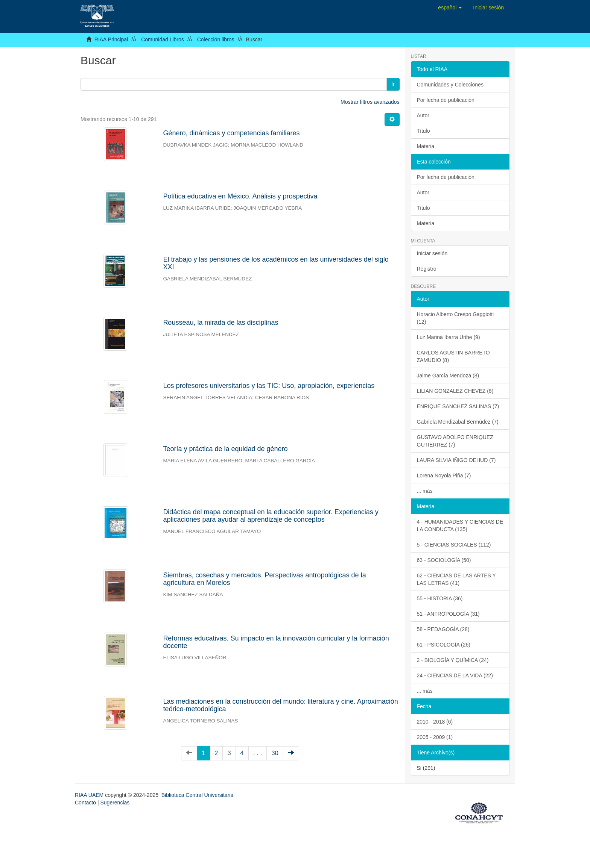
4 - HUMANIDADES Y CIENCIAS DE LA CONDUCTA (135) (460, 525)
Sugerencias (114, 803)
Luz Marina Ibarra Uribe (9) (448, 337)
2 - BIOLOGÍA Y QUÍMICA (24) (453, 660)
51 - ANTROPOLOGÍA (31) (448, 614)
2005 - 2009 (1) (435, 737)
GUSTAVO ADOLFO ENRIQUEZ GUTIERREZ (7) (455, 441)
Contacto (85, 803)
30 (274, 753)
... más (425, 491)
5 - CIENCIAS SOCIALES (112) (454, 545)
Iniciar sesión (432, 253)
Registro (426, 269)
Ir (393, 84)
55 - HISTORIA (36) (440, 598)
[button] (449, 7)
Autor (423, 115)
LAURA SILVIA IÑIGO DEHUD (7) (456, 460)
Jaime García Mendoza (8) (448, 376)
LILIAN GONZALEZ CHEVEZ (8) (455, 391)
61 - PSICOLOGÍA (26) (443, 645)
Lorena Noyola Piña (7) (444, 475)
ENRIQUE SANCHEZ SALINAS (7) (458, 406)
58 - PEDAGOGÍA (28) (443, 629)
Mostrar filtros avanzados (370, 102)
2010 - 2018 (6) (435, 722)
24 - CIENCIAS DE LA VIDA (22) (455, 675)
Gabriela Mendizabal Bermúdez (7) (458, 422)
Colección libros (215, 39)
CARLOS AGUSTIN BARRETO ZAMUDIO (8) (453, 356)
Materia (426, 146)
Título (423, 131)
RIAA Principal (111, 39)
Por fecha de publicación (445, 100)
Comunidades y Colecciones (450, 85)
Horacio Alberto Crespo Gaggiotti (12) (455, 318)
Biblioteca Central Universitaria (197, 795)
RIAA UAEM (90, 795)
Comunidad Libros (162, 39)
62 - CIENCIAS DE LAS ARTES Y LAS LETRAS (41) (456, 579)
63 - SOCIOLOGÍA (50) (444, 560)
